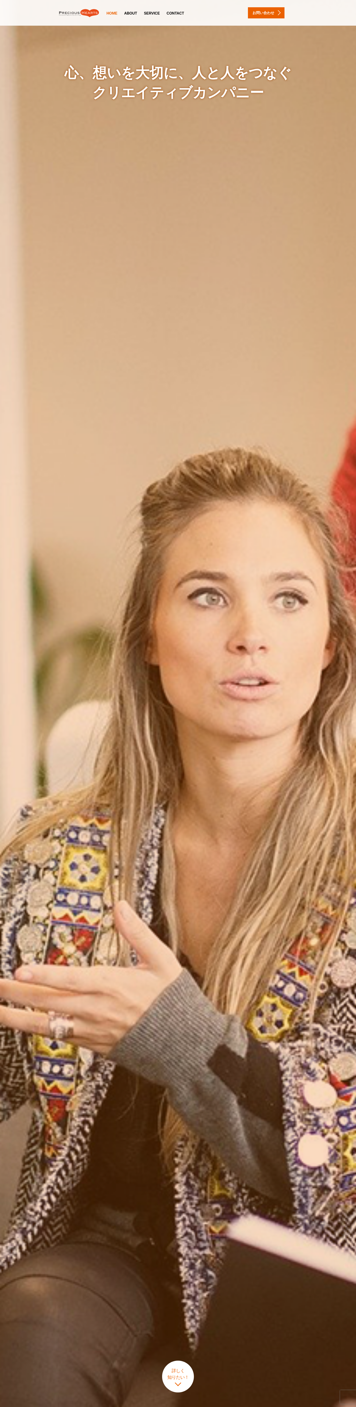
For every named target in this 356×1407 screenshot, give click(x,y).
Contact (175, 13)
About (130, 13)
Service (152, 13)
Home (111, 13)
